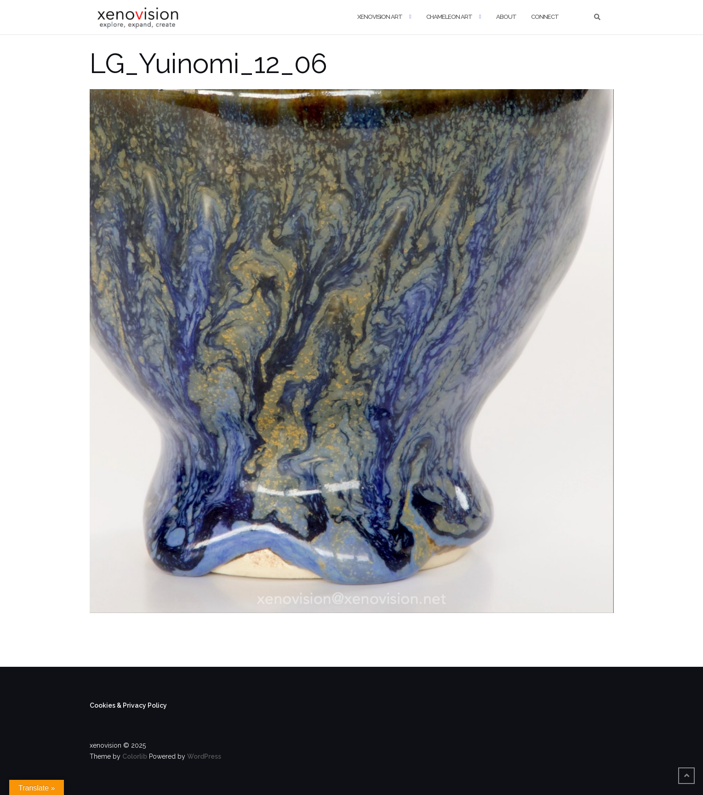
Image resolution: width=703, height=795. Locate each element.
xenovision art (379, 16)
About (506, 16)
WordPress (204, 756)
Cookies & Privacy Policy (128, 705)
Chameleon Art (449, 16)
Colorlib (134, 756)
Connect (545, 16)
